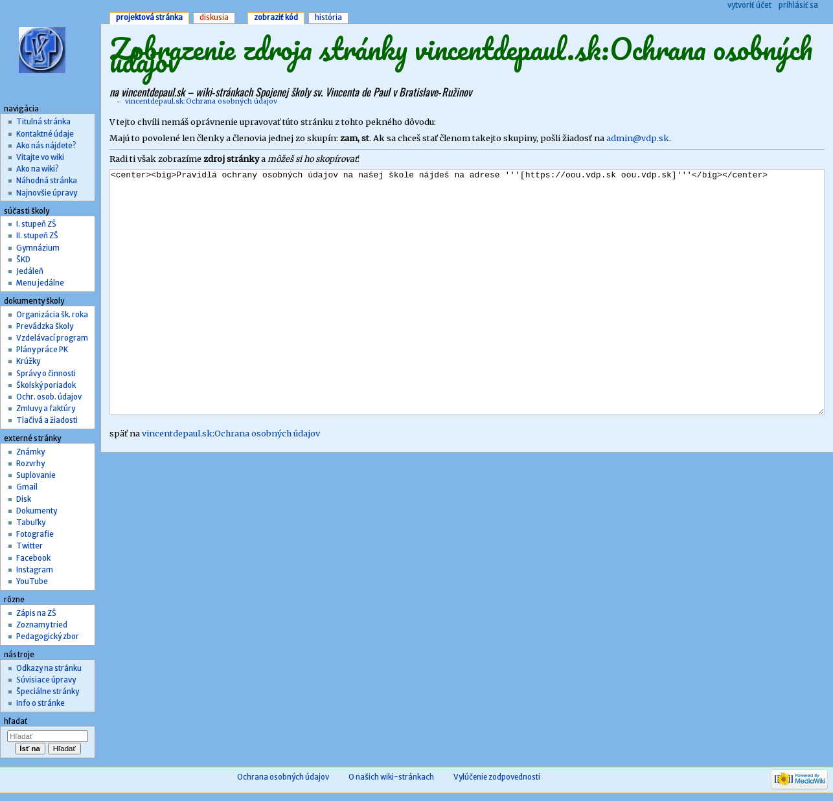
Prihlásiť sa (798, 5)
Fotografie (35, 534)
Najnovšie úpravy (46, 192)
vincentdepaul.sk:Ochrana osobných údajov (201, 101)
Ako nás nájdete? (46, 145)
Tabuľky (30, 522)
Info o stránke (40, 703)
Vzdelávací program (52, 338)
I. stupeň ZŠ (36, 224)
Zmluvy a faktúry (45, 408)
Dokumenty (36, 510)
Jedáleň (29, 271)
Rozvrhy (30, 463)
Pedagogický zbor (47, 636)
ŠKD (23, 259)
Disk (23, 499)
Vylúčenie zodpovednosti (496, 777)
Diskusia (214, 17)
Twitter (29, 545)
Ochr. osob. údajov (49, 396)
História (328, 17)
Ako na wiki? (37, 169)
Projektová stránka (149, 17)
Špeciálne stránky (47, 691)
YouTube (32, 581)
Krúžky (28, 361)
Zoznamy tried (41, 624)
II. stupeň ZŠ (37, 235)
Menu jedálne (40, 283)
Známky (30, 452)
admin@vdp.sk (637, 138)
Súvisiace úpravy (46, 679)
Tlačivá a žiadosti (47, 420)
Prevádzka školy (44, 326)
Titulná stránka (43, 121)
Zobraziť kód (276, 17)
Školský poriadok (46, 385)
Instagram (34, 569)
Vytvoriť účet (749, 5)
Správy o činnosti (46, 373)
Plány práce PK (42, 349)
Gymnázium (38, 248)
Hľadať (16, 721)
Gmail (27, 486)
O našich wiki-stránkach (391, 777)
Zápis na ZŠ (36, 613)
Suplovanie (36, 475)
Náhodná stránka (46, 180)
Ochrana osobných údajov (283, 777)
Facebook (33, 558)
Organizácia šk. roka (52, 314)
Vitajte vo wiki (40, 157)
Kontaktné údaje (45, 134)
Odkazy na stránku (49, 668)
